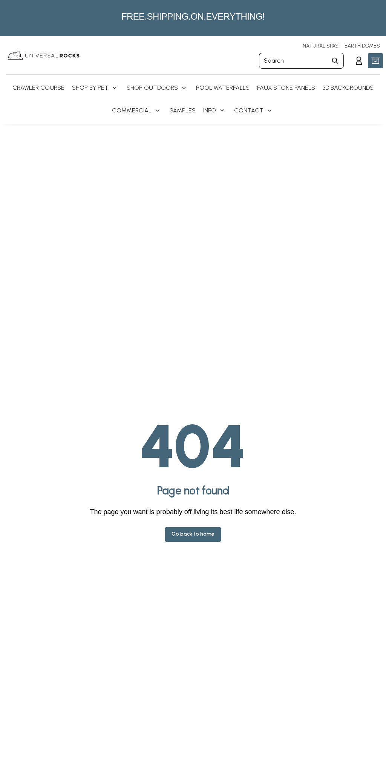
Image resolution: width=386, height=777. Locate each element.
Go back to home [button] (193, 534)
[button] (375, 60)
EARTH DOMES (362, 46)
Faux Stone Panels (286, 87)
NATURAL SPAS (321, 46)
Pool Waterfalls (223, 87)
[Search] (293, 61)
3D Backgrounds (348, 87)
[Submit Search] (335, 61)
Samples (183, 110)
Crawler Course (38, 87)
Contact (248, 110)
